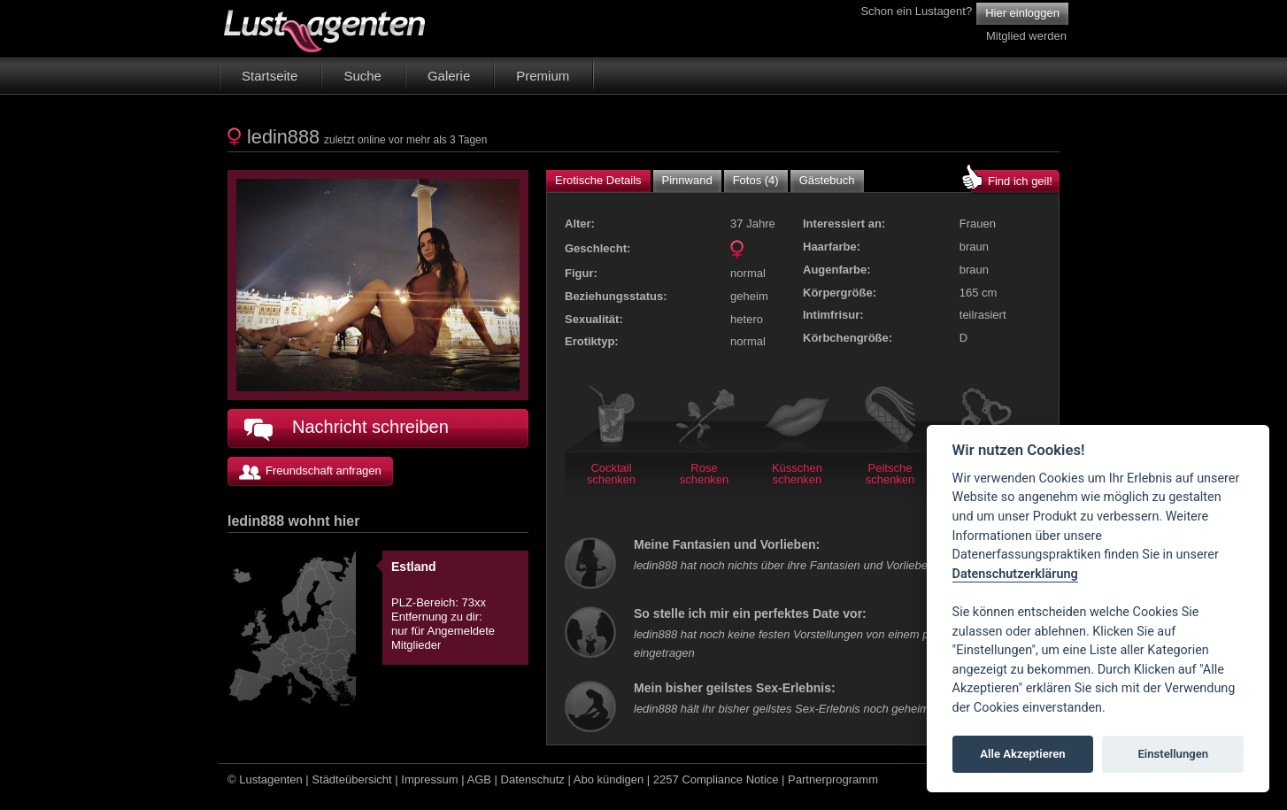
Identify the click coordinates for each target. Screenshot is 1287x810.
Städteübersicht (351, 779)
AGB (479, 779)
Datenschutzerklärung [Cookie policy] (1015, 574)
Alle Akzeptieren (1022, 753)
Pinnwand (687, 180)
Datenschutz (533, 779)
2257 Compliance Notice (716, 779)
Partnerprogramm (833, 779)
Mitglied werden (1026, 35)
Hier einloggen (1022, 12)
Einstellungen (1172, 753)
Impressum (429, 779)
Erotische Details (598, 180)
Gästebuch (827, 180)
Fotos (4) (756, 180)
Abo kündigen (609, 779)
